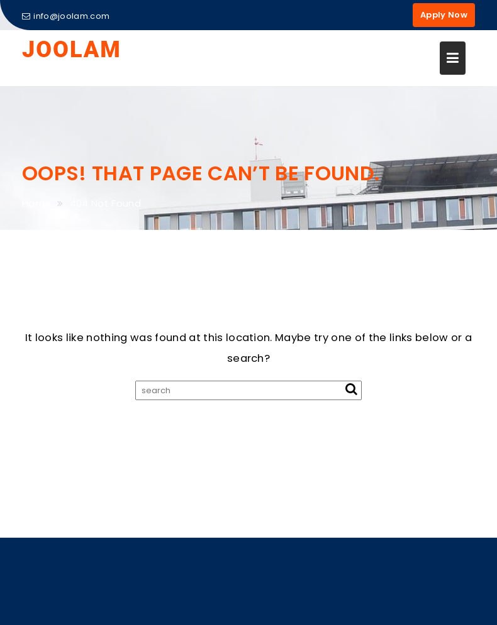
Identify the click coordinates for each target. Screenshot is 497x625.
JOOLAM (71, 49)
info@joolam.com (65, 16)
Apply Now (443, 15)
